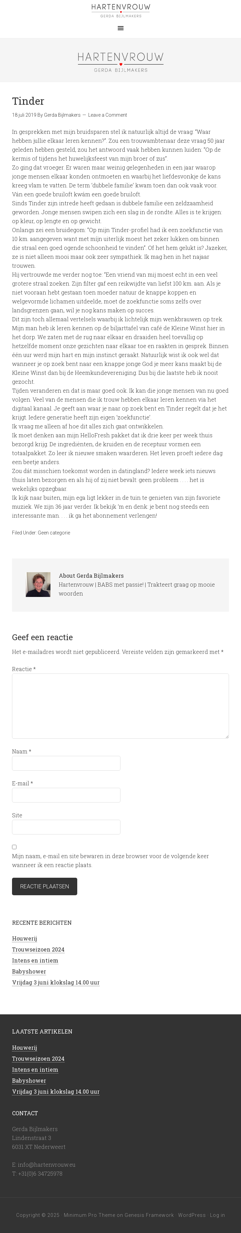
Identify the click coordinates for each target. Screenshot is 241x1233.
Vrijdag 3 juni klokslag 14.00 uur (56, 982)
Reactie (24, 668)
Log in (217, 1215)
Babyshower (29, 971)
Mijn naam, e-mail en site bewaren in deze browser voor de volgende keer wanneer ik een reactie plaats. (110, 860)
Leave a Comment (107, 115)
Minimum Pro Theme (89, 1215)
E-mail (22, 783)
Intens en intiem (35, 960)
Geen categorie (54, 532)
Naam (21, 751)
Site (17, 815)
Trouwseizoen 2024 (38, 949)
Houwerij (24, 938)
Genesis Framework (149, 1215)
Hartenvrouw (120, 10)
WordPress (192, 1215)
